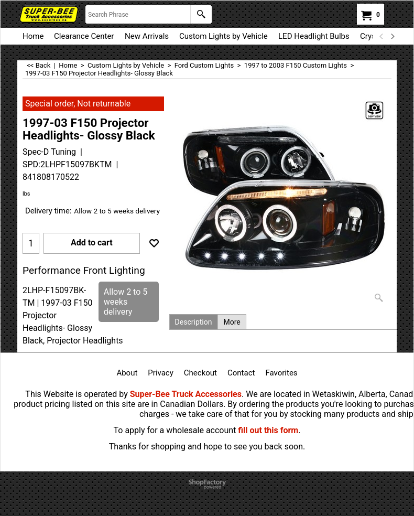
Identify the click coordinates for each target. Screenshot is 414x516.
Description (193, 322)
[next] (392, 36)
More (231, 322)
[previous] (381, 36)
